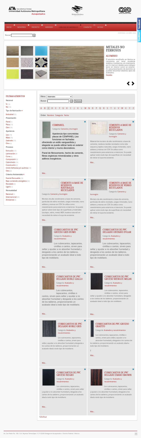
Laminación (11, 154)
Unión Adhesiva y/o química (18, 168)
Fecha (66, 115)
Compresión (12, 159)
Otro (9, 127)
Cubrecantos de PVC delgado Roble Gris (70, 325)
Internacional (12, 197)
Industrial (11, 114)
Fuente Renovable (14, 178)
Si (8, 104)
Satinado (11, 141)
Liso (9, 135)
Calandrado (12, 162)
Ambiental (11, 200)
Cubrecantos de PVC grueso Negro (69, 373)
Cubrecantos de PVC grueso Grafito (112, 325)
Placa (9, 125)
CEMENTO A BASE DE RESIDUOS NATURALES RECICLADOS (72, 186)
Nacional (10, 194)
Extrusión (11, 151)
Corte (9, 156)
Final (45, 417)
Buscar (8, 35)
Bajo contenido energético (18, 181)
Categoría (59, 115)
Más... (44, 173)
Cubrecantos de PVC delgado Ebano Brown (118, 373)
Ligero (9, 187)
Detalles (109, 75)
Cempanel (58, 125)
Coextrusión (12, 165)
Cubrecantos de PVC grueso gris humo (66, 231)
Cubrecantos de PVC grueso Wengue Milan (118, 277)
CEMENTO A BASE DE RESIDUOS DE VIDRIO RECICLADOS (120, 185)
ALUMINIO (111, 55)
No (8, 107)
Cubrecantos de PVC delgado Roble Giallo (69, 277)
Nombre (50, 115)
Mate (9, 138)
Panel (9, 122)
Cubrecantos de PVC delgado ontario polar (117, 231)
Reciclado (11, 184)
